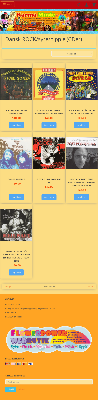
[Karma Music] (49, 20)
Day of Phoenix (16, 179)
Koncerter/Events (12, 304)
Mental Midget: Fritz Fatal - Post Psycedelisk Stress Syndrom (82, 182)
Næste (90, 286)
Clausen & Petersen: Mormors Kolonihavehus (49, 112)
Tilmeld (11, 389)
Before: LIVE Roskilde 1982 (49, 181)
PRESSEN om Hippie (13, 316)
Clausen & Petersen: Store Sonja (16, 112)
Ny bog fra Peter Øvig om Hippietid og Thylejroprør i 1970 (30, 308)
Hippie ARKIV (10, 312)
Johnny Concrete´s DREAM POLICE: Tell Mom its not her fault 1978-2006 (16, 256)
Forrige (8, 286)
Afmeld (21, 389)
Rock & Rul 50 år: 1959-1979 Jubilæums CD (82, 112)
